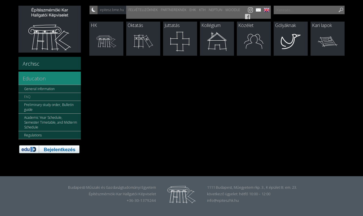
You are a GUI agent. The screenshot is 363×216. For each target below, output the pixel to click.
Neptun (215, 9)
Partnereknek (173, 9)
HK (94, 25)
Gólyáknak (285, 25)
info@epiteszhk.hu (223, 200)
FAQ (27, 96)
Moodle (232, 9)
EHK (192, 9)
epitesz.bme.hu (112, 9)
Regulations (33, 135)
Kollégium (211, 25)
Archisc (31, 63)
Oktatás (135, 25)
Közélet (246, 25)
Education (34, 78)
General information (39, 88)
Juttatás (172, 25)
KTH (202, 9)
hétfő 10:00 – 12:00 (254, 193)
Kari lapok (322, 25)
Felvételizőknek (143, 9)
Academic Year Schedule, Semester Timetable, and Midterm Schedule (50, 122)
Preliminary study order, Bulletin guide (49, 107)
